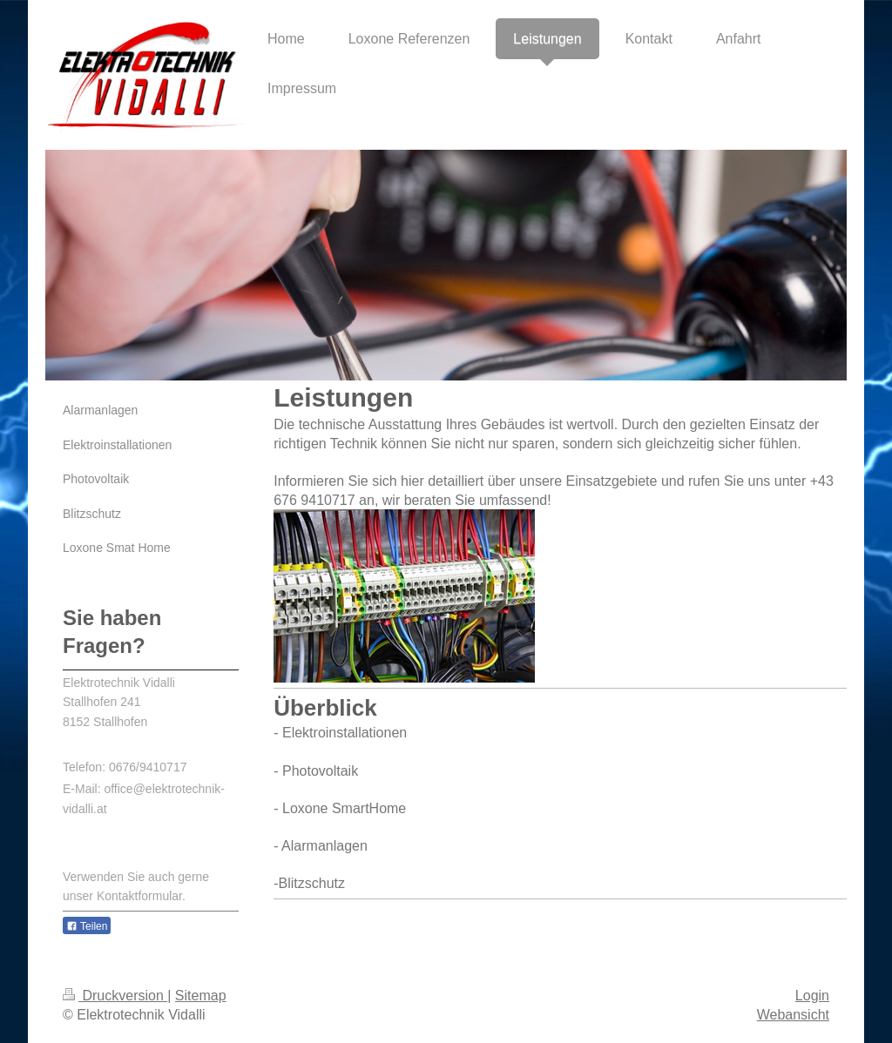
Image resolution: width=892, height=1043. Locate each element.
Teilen (86, 926)
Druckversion (115, 995)
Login (812, 995)
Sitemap (200, 995)
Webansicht (793, 1014)
